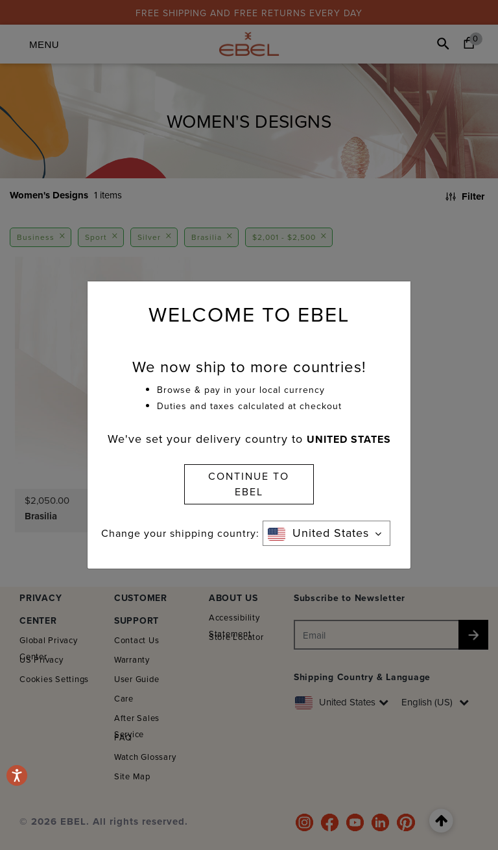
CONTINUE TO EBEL (249, 484)
